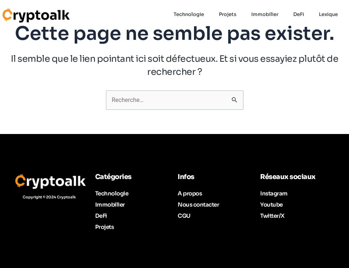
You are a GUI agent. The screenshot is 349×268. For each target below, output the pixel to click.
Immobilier (110, 204)
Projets (104, 226)
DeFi (101, 215)
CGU (184, 215)
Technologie (112, 193)
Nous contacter (198, 204)
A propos (190, 193)
